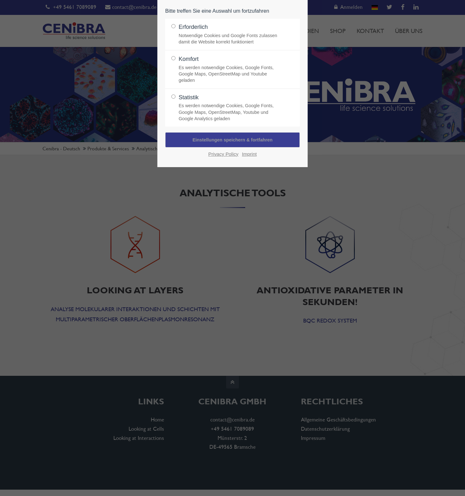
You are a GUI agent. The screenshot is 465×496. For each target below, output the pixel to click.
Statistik (230, 108)
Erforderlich (230, 34)
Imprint (249, 154)
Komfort (230, 69)
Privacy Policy (223, 154)
